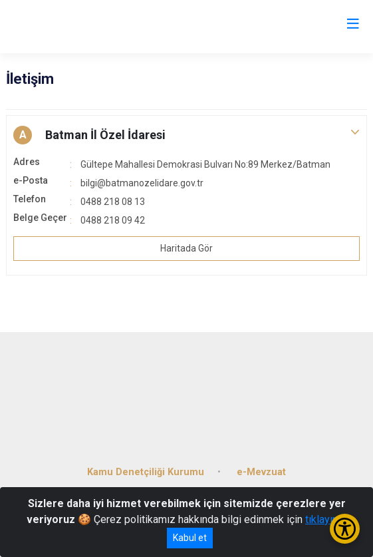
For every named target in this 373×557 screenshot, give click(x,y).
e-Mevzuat (261, 472)
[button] (186, 135)
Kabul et (190, 537)
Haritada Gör (186, 248)
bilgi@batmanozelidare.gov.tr (141, 183)
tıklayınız (325, 519)
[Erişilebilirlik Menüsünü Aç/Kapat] (345, 529)
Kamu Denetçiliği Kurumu (145, 472)
